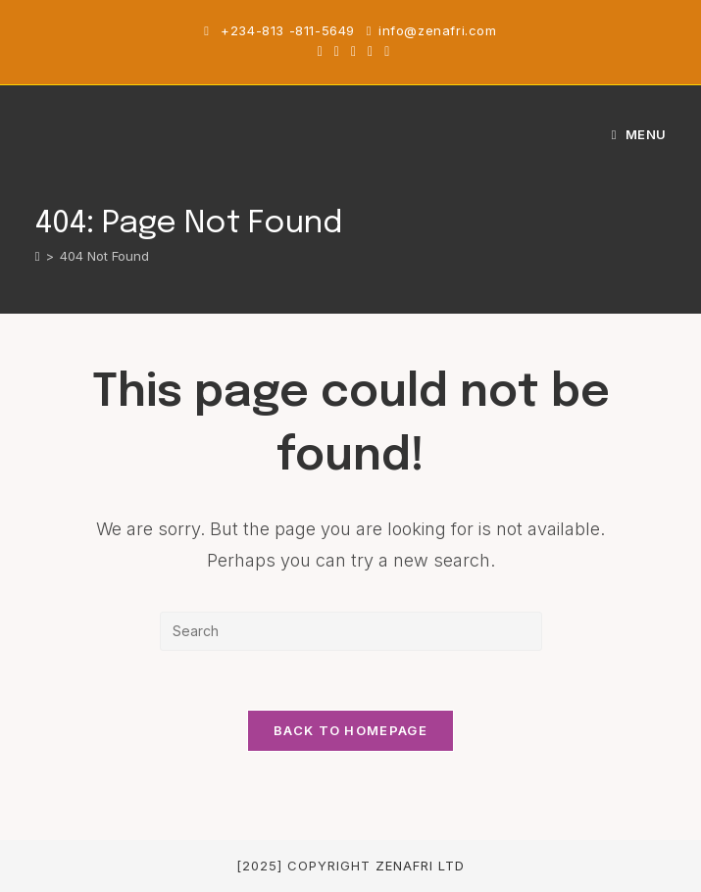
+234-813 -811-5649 (290, 30)
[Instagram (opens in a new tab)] (353, 51)
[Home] (37, 256)
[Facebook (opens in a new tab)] (336, 51)
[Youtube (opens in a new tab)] (370, 51)
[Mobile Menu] (639, 134)
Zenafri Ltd (420, 865)
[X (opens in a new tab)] (320, 51)
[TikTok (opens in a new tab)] (383, 51)
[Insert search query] (351, 631)
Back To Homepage (350, 730)
